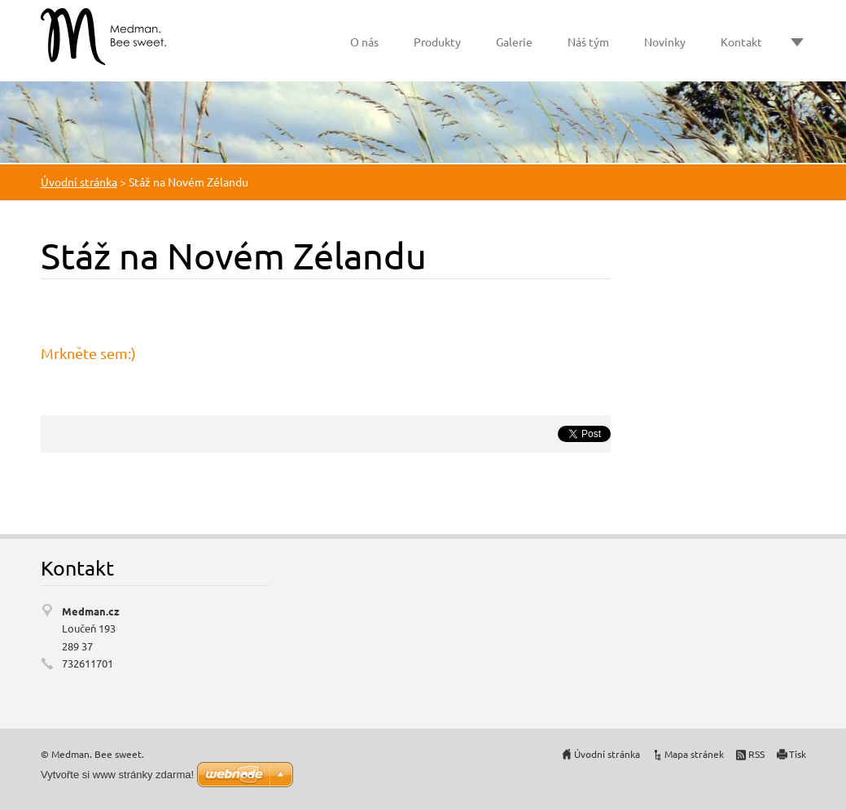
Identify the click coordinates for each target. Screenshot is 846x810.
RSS (756, 753)
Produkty (437, 41)
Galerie (514, 41)
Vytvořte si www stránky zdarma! (117, 774)
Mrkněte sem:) (88, 352)
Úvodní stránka (79, 181)
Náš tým (588, 41)
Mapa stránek (694, 753)
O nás (364, 41)
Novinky (665, 41)
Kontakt (741, 41)
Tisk (797, 753)
